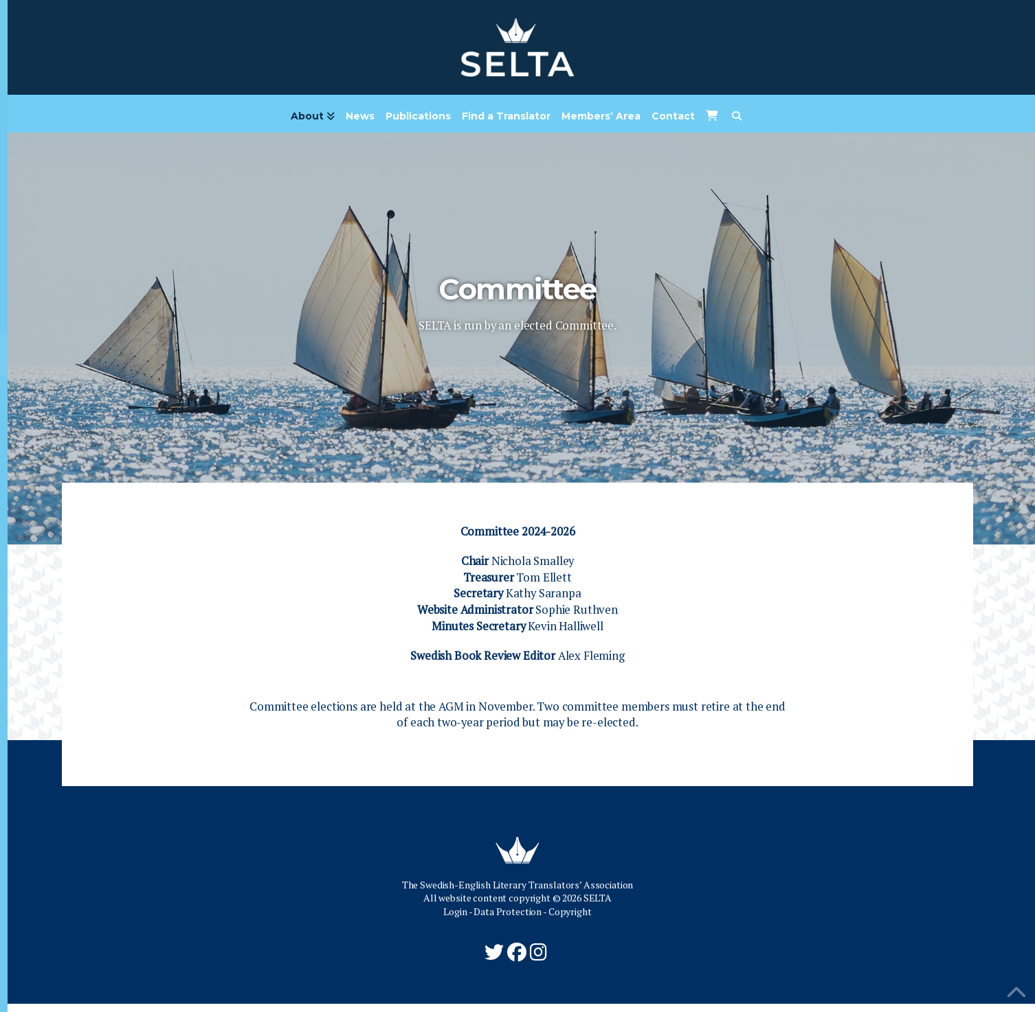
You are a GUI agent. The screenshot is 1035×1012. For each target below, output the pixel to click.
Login (455, 919)
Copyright (570, 919)
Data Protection (508, 919)
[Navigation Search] (736, 120)
